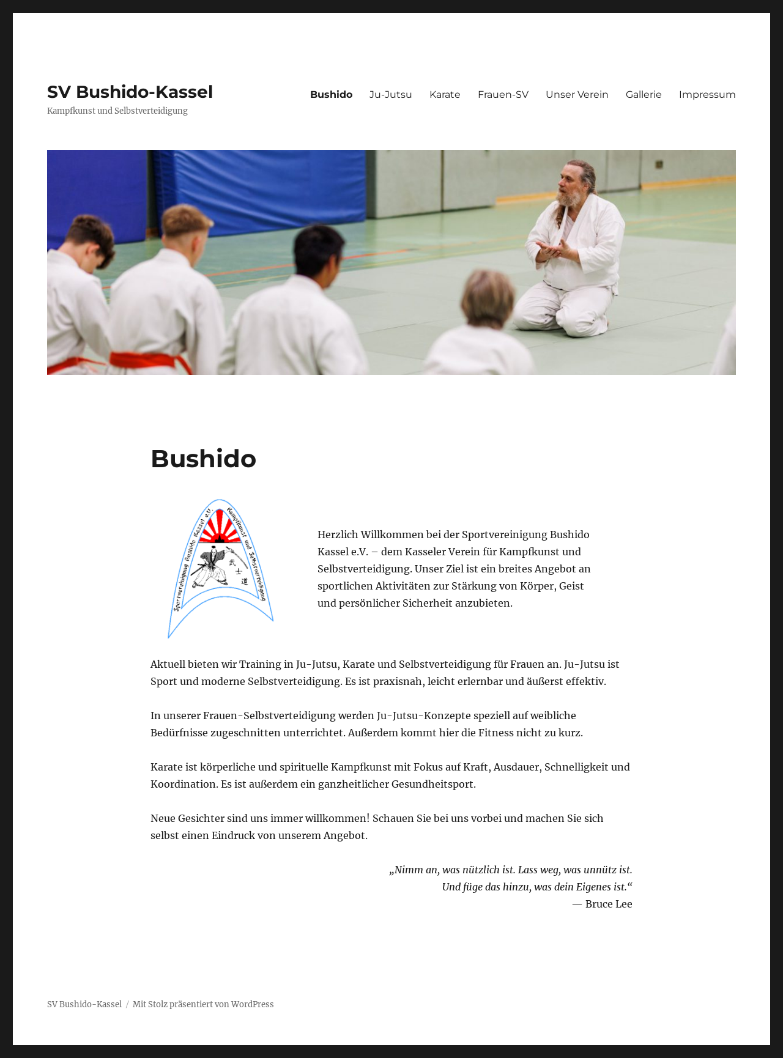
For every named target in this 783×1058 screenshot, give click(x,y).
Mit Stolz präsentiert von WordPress (203, 1004)
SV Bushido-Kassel (130, 91)
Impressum (707, 94)
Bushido (331, 94)
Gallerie (644, 94)
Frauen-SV (503, 94)
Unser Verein (577, 94)
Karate (445, 94)
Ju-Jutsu (390, 94)
